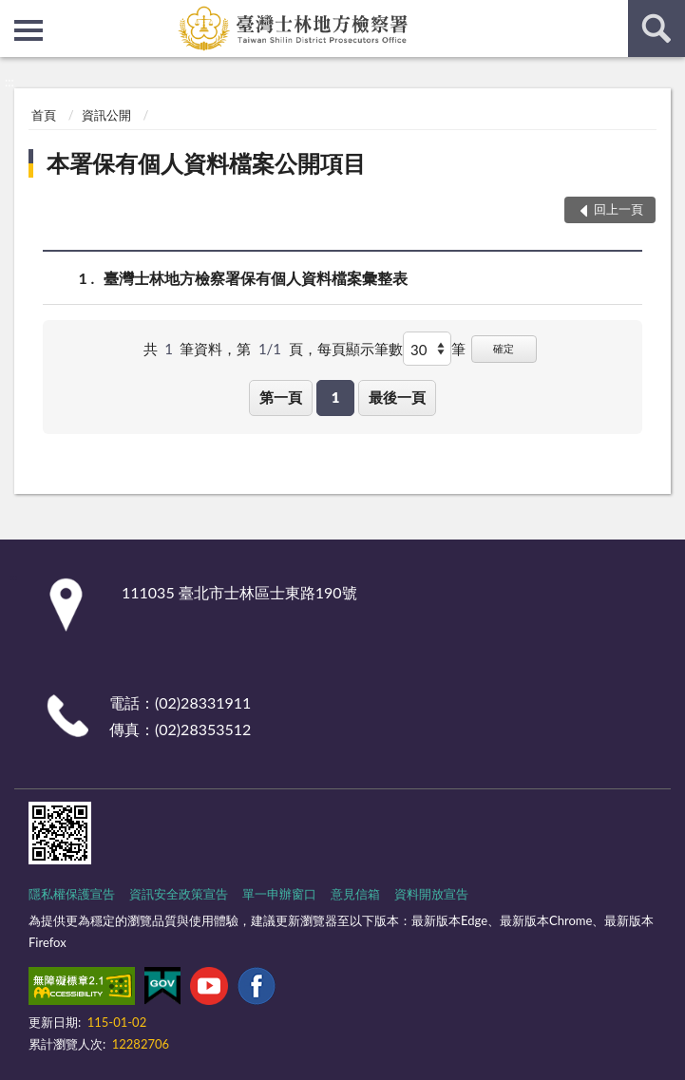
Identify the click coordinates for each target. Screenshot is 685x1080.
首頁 (43, 115)
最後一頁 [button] (397, 397)
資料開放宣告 (431, 893)
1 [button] (336, 397)
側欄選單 (28, 30)
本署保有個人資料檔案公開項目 (206, 163)
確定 (503, 348)
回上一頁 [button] (618, 209)
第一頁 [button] (280, 397)
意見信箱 (355, 893)
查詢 (656, 28)
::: (15, 14)
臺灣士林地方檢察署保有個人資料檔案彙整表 (256, 278)
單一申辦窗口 (279, 893)
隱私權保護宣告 (72, 893)
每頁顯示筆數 (360, 348)
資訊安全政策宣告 (178, 893)
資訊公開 (106, 115)
